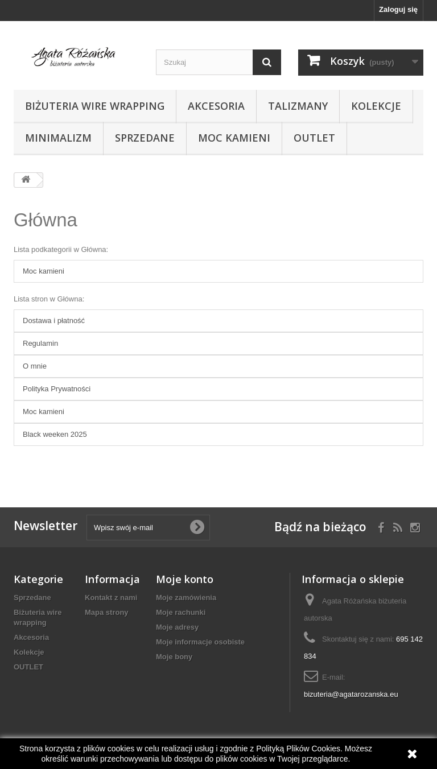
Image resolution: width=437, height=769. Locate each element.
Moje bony (174, 656)
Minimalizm (58, 137)
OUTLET (314, 137)
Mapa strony (107, 612)
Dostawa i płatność (54, 320)
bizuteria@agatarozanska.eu (351, 694)
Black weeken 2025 (55, 434)
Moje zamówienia (186, 597)
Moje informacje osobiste (200, 642)
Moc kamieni (234, 137)
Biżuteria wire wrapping (94, 106)
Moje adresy (177, 627)
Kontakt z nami (111, 597)
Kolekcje (376, 106)
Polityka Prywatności (56, 389)
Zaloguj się (398, 9)
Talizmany (298, 106)
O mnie (35, 366)
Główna (45, 219)
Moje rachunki (180, 612)
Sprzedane (145, 137)
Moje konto (184, 579)
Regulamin (40, 343)
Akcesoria (216, 106)
